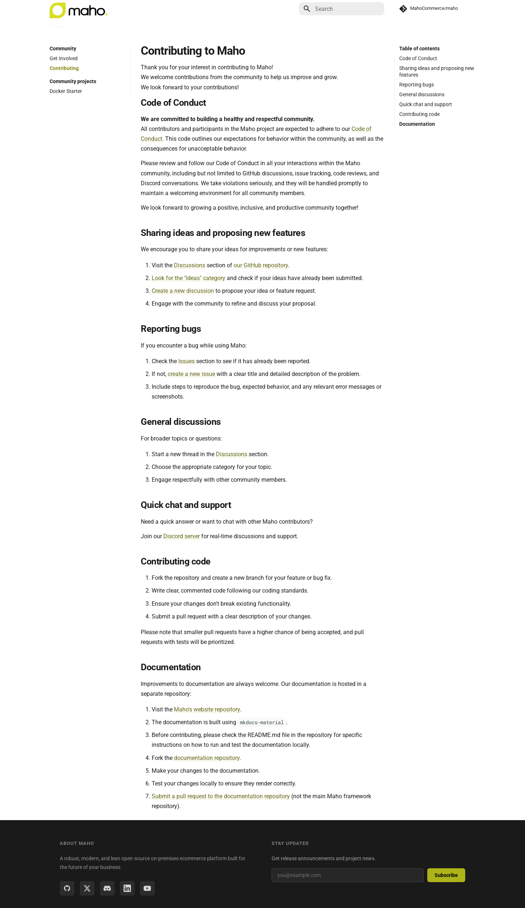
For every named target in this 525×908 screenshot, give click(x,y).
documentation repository (207, 757)
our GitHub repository (261, 265)
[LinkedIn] (127, 888)
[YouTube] (147, 888)
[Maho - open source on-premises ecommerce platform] (78, 9)
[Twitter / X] (87, 888)
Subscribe (446, 875)
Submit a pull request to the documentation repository (221, 796)
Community (148, 27)
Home (56, 27)
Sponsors (217, 27)
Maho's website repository (207, 709)
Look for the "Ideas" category (188, 278)
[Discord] (107, 888)
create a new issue (191, 373)
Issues (186, 361)
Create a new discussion (183, 290)
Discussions (189, 265)
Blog (121, 27)
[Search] (341, 8)
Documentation (89, 27)
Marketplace (184, 27)
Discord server (181, 536)
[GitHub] (67, 888)
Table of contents (419, 48)
